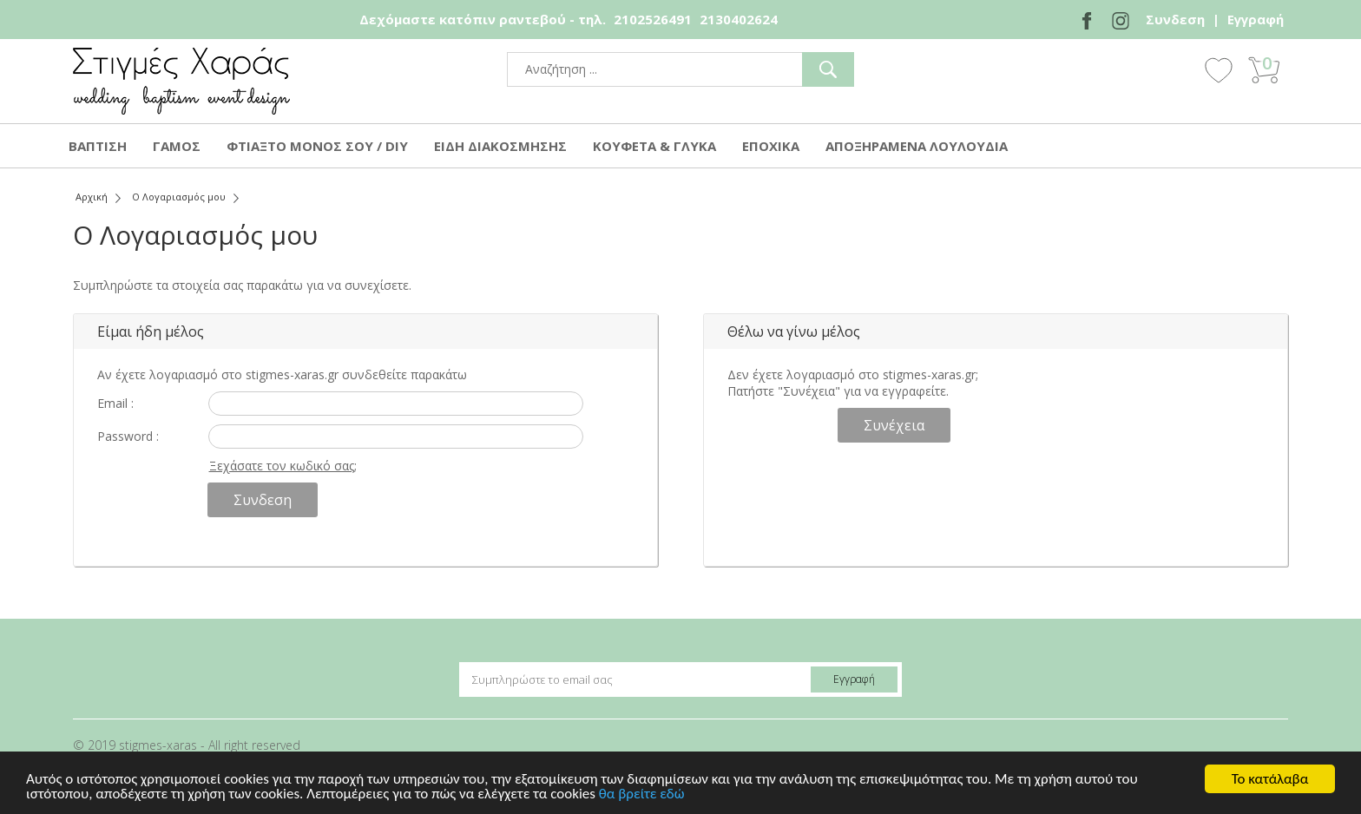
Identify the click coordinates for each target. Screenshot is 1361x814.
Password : (128, 436)
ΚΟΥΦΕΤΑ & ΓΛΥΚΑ (654, 145)
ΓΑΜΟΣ (177, 145)
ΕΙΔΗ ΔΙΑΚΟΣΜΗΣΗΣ (500, 145)
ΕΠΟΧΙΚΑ (770, 145)
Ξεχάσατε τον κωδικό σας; (283, 465)
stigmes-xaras (181, 81)
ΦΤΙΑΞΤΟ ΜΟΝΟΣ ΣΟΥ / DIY (317, 145)
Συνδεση (1175, 19)
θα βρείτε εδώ (642, 794)
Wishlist (1218, 69)
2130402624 (739, 19)
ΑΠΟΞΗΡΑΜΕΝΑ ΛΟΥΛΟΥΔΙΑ (916, 145)
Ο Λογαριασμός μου (179, 196)
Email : (115, 403)
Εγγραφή (1255, 19)
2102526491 (653, 19)
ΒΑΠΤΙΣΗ (98, 145)
